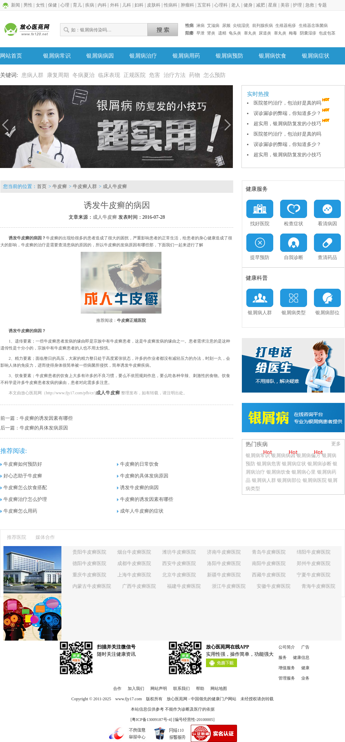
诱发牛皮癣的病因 (138, 487)
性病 (189, 25)
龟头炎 (235, 33)
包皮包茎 (327, 33)
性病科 (170, 5)
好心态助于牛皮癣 (21, 475)
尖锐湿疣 (241, 25)
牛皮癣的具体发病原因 (44, 428)
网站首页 (11, 56)
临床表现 (109, 75)
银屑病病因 (100, 56)
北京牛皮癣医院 (179, 574)
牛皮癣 (59, 186)
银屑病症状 (315, 56)
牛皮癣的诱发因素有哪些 (46, 418)
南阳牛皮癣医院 (269, 563)
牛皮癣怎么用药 (18, 511)
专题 (322, 5)
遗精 (222, 33)
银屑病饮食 (272, 56)
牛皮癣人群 (85, 186)
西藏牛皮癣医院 (269, 574)
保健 (52, 5)
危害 (154, 75)
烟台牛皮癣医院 (134, 552)
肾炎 (211, 33)
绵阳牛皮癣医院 (314, 552)
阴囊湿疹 (308, 33)
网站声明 (158, 688)
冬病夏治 (83, 75)
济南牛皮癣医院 (224, 552)
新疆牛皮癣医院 (224, 574)
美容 (284, 5)
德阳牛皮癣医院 (89, 563)
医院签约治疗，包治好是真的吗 (292, 103)
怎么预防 (215, 75)
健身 (248, 5)
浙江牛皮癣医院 (229, 586)
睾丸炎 (250, 33)
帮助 (200, 688)
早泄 (200, 33)
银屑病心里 (304, 472)
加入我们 (136, 688)
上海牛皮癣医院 (134, 574)
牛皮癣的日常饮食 (138, 464)
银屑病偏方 (308, 455)
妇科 (139, 5)
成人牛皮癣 (115, 186)
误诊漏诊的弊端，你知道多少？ (292, 113)
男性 (27, 5)
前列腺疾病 (262, 25)
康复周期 (58, 75)
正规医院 (135, 75)
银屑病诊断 (319, 463)
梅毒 (293, 33)
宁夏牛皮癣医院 (314, 574)
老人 (235, 5)
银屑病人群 (264, 480)
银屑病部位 (289, 480)
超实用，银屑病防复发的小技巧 (292, 123)
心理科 (221, 5)
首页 (42, 186)
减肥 (260, 5)
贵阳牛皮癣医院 (89, 552)
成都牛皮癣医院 (134, 563)
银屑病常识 (57, 56)
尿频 (226, 25)
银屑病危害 (269, 463)
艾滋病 (213, 25)
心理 (64, 5)
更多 (336, 443)
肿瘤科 (187, 5)
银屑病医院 (315, 480)
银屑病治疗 (143, 56)
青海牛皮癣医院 (318, 586)
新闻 (15, 5)
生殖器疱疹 (285, 25)
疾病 (89, 5)
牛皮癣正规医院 (131, 320)
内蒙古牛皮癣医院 (91, 586)
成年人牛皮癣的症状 (140, 511)
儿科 (126, 5)
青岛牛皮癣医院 (269, 552)
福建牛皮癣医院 (184, 586)
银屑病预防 (229, 56)
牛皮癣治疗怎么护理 (23, 499)
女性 (40, 5)
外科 (114, 5)
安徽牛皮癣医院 (273, 586)
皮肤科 (153, 5)
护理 (297, 5)
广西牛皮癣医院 (139, 586)
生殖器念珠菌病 (313, 25)
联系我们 (181, 688)
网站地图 (218, 688)
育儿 (77, 5)
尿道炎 (265, 33)
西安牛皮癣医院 (179, 563)
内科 (102, 5)
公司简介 (286, 647)
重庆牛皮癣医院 (89, 574)
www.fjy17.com (128, 698)
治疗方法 (175, 75)
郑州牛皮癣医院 (314, 563)
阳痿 (189, 33)
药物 (194, 75)
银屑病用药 (186, 56)
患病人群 (32, 75)
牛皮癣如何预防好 (21, 464)
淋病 (200, 25)
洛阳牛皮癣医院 (224, 563)
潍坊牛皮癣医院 (179, 552)
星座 (272, 5)
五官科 (204, 5)
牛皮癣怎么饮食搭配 (23, 487)
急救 (309, 5)
